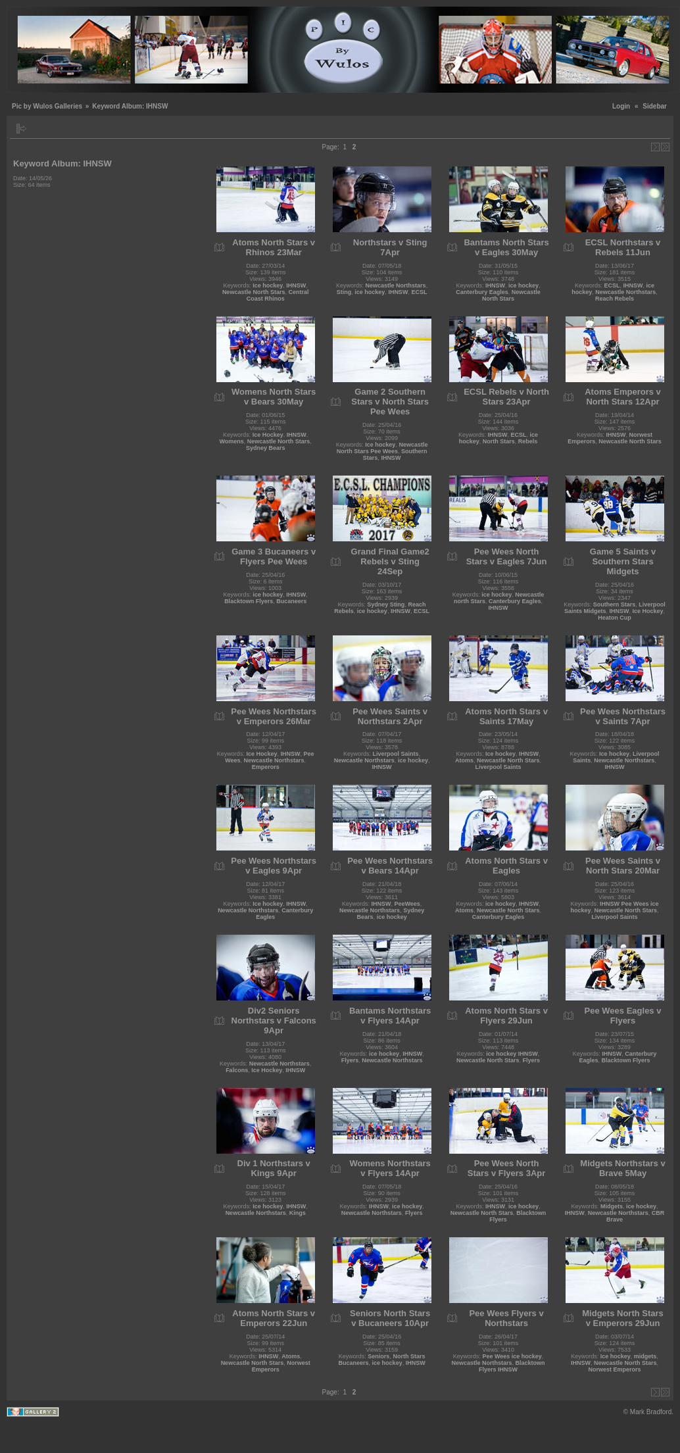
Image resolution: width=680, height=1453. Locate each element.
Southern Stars (614, 604)
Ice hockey (268, 285)
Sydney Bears (265, 448)
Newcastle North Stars (253, 292)
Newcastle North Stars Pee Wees (382, 448)
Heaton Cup (614, 617)
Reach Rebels (614, 298)
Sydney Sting (385, 604)
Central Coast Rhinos (278, 295)
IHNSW (296, 285)
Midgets (611, 1206)
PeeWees (407, 903)
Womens (231, 441)
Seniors (378, 1356)
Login (621, 106)
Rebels (528, 441)
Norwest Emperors (615, 1369)
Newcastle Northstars (396, 285)
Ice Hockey (268, 434)
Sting (344, 292)
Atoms (464, 760)
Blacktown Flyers (248, 601)
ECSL (419, 292)
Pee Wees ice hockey (511, 1356)
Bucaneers (291, 601)
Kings (297, 1213)
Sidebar (655, 106)
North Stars (499, 441)
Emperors (265, 767)
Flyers (350, 1060)
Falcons (237, 1070)
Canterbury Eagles (482, 292)
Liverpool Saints (396, 754)
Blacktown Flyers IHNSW (512, 1366)
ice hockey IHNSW (512, 1053)
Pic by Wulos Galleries (47, 106)
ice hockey (369, 292)
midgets (645, 1356)
